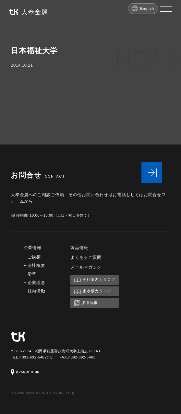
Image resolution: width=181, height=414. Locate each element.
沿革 (32, 273)
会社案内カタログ (94, 279)
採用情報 (86, 303)
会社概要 (36, 265)
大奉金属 (28, 12)
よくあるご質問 (86, 257)
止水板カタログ (92, 291)
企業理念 (36, 282)
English (143, 8)
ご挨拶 (34, 257)
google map (25, 372)
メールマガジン (86, 267)
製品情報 (79, 247)
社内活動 (36, 291)
